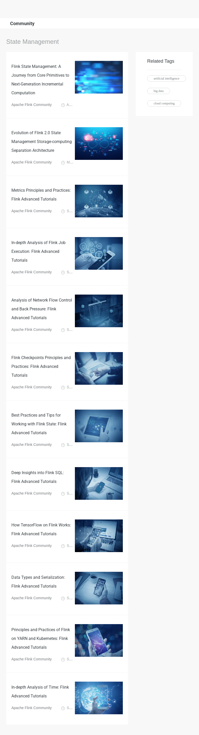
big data (159, 91)
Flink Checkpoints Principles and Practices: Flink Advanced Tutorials (41, 366)
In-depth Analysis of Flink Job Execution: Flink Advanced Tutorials (38, 251)
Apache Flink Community (32, 105)
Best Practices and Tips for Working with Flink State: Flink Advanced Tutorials (39, 424)
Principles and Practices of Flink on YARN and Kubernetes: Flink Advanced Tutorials (40, 638)
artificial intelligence (167, 78)
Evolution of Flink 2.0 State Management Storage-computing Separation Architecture (41, 141)
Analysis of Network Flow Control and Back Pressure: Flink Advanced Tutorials (41, 309)
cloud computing (164, 103)
